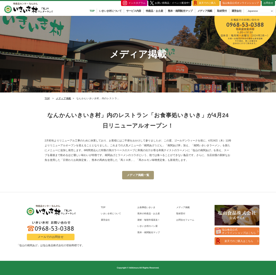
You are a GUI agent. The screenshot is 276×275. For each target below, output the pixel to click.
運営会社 (236, 10)
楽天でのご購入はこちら (238, 241)
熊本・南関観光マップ (180, 10)
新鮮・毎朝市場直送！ (148, 220)
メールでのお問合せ (50, 236)
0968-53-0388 (245, 31)
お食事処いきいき (146, 207)
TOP (92, 10)
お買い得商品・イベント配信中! (172, 2)
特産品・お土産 (154, 10)
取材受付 (222, 10)
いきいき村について (110, 10)
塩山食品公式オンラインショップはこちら (239, 231)
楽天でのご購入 (207, 2)
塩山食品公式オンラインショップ (240, 2)
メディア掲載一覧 (138, 175)
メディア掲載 (204, 10)
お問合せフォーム (185, 220)
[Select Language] (260, 11)
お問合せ (268, 2)
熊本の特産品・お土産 (148, 213)
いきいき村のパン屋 (147, 226)
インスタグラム (136, 2)
